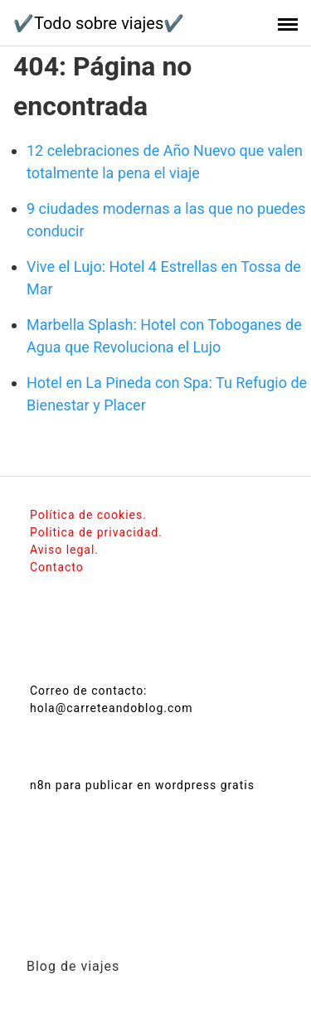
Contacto (57, 567)
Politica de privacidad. (96, 532)
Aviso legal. (64, 549)
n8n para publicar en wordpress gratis (142, 785)
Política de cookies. (88, 514)
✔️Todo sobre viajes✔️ (98, 23)
